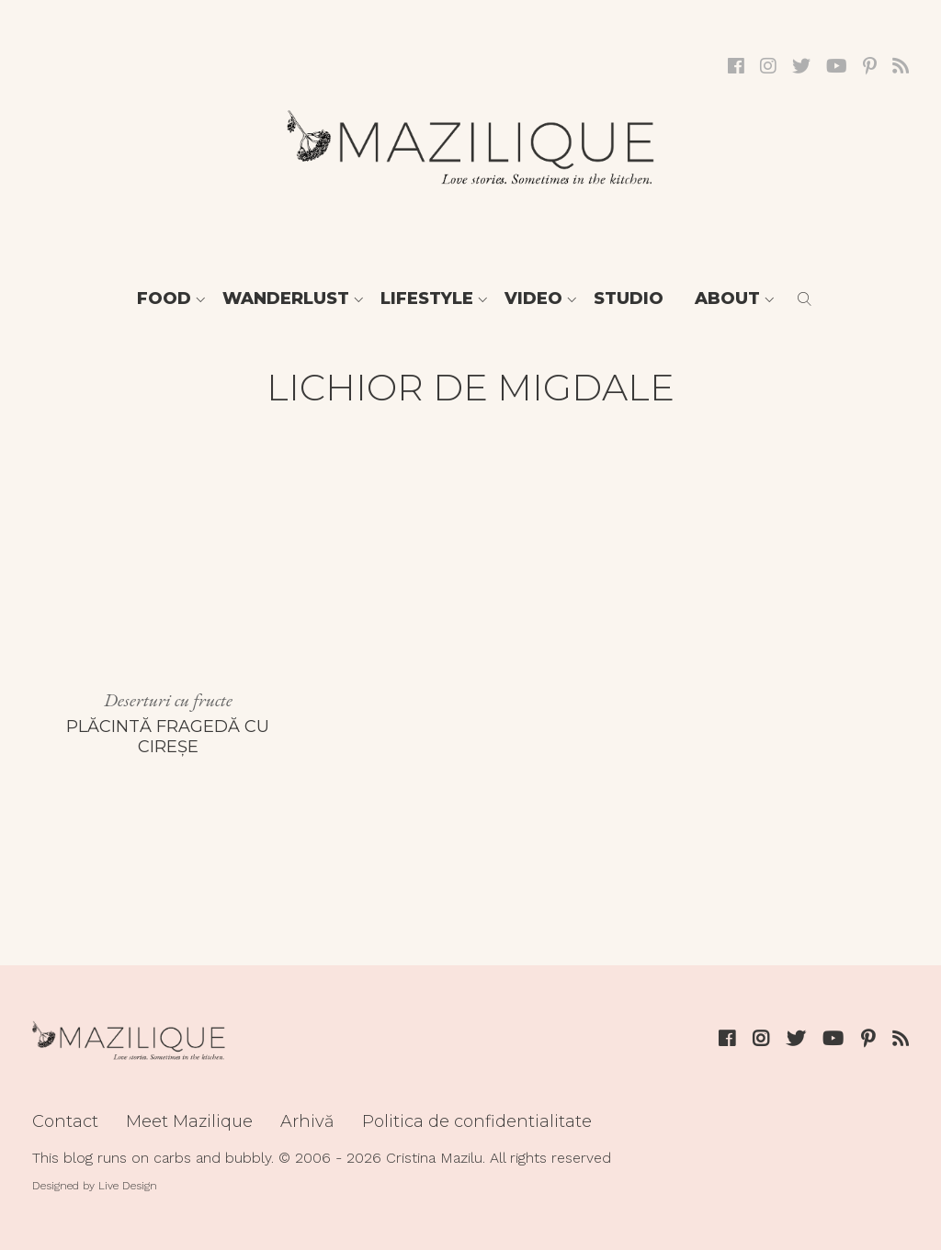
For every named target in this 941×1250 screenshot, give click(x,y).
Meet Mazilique (189, 1121)
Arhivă (307, 1121)
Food (164, 298)
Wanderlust (285, 298)
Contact (65, 1121)
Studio (628, 298)
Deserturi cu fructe (168, 700)
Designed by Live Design (94, 1185)
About (727, 298)
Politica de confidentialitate (477, 1121)
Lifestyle (426, 298)
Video (533, 298)
